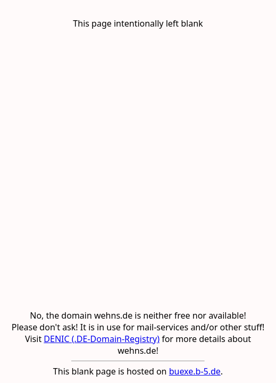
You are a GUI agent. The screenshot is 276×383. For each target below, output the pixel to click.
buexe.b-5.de (195, 371)
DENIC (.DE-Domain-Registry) (102, 339)
